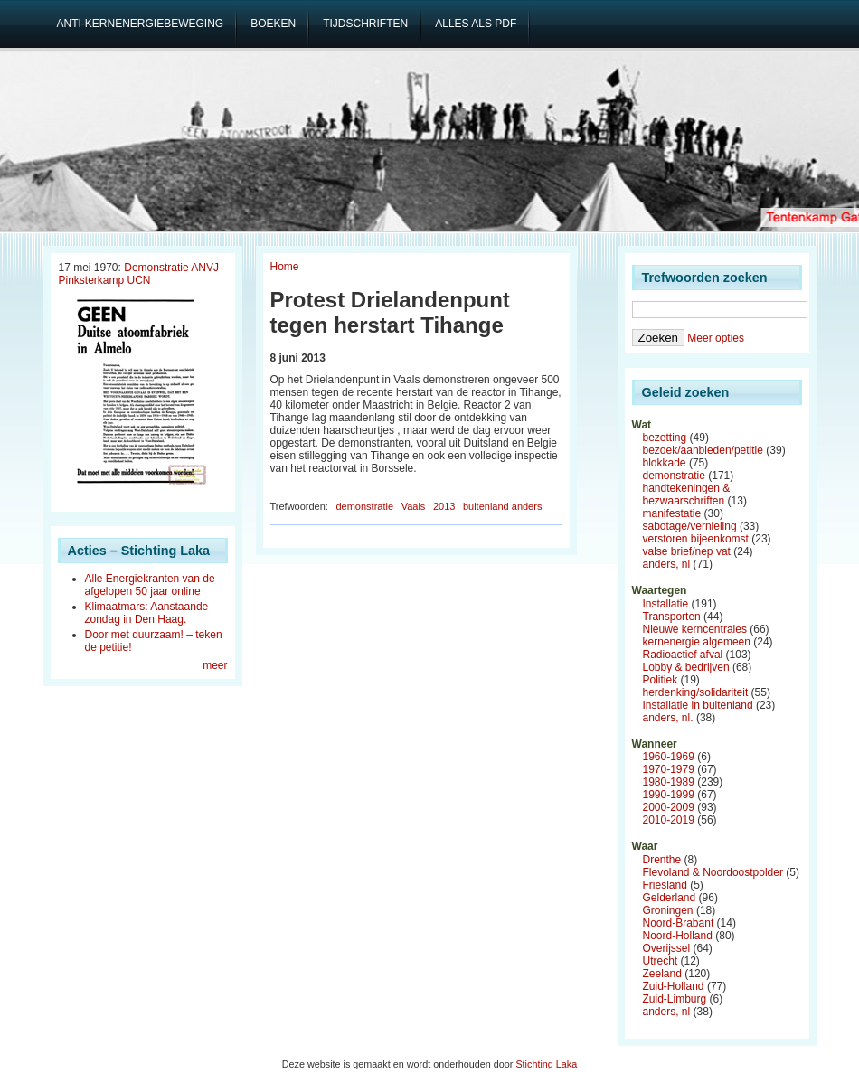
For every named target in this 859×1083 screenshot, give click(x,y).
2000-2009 (668, 807)
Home (284, 266)
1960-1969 (668, 756)
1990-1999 (668, 794)
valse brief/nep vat (687, 551)
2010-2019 (668, 820)
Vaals (413, 506)
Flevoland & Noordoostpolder (713, 872)
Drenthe (662, 859)
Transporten (672, 616)
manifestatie (672, 513)
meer (215, 665)
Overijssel (667, 948)
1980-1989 (668, 782)
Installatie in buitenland (698, 705)
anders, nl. (668, 717)
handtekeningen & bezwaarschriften (687, 494)
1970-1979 (668, 769)
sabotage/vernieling (690, 526)
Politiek (660, 679)
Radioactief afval (683, 654)
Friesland (665, 885)
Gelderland (669, 897)
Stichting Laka (546, 1064)
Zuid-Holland (673, 986)
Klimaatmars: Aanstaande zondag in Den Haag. (147, 613)
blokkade (664, 463)
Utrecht (660, 961)
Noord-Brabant (678, 923)
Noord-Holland (678, 935)
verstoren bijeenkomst (696, 538)
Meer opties (715, 338)
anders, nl (667, 564)
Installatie (666, 604)
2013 (444, 506)
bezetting (665, 437)
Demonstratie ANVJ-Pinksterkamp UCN (140, 274)
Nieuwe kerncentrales (695, 629)
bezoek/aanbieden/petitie (703, 450)
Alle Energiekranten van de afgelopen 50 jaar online (150, 585)
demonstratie (364, 506)
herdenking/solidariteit (696, 692)
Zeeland (662, 973)
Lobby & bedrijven (686, 667)
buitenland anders (502, 506)
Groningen (668, 910)
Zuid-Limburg (675, 999)
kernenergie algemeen (696, 642)
